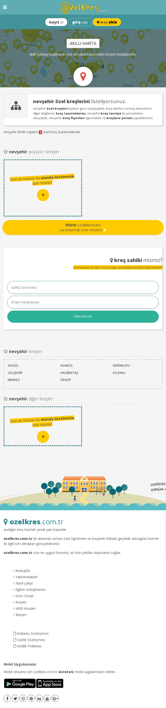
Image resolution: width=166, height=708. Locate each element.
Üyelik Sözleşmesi (29, 639)
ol (56, 22)
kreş (107, 22)
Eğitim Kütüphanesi (29, 589)
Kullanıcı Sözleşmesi (30, 633)
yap (80, 22)
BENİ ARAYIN (83, 316)
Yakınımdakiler (25, 577)
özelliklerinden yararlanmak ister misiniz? (83, 227)
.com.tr (33, 521)
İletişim (20, 614)
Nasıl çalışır (23, 583)
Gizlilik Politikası (27, 646)
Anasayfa (21, 570)
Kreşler (19, 602)
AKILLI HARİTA (83, 43)
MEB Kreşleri (24, 608)
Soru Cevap (23, 595)
